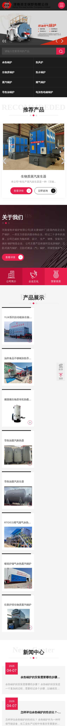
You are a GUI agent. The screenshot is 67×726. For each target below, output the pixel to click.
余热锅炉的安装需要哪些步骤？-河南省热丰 (41, 506)
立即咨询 (47, 192)
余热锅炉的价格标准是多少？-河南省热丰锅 (41, 626)
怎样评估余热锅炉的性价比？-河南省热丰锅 (41, 536)
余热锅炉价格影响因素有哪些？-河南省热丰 (41, 596)
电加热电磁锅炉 (44, 92)
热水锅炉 (41, 72)
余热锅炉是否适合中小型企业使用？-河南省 (41, 656)
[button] (56, 41)
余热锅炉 (7, 62)
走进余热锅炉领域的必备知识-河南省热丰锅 (41, 566)
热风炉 (39, 62)
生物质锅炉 (8, 72)
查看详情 (22, 192)
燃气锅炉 (41, 82)
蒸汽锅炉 (7, 82)
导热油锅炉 (8, 92)
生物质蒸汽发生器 (33, 178)
